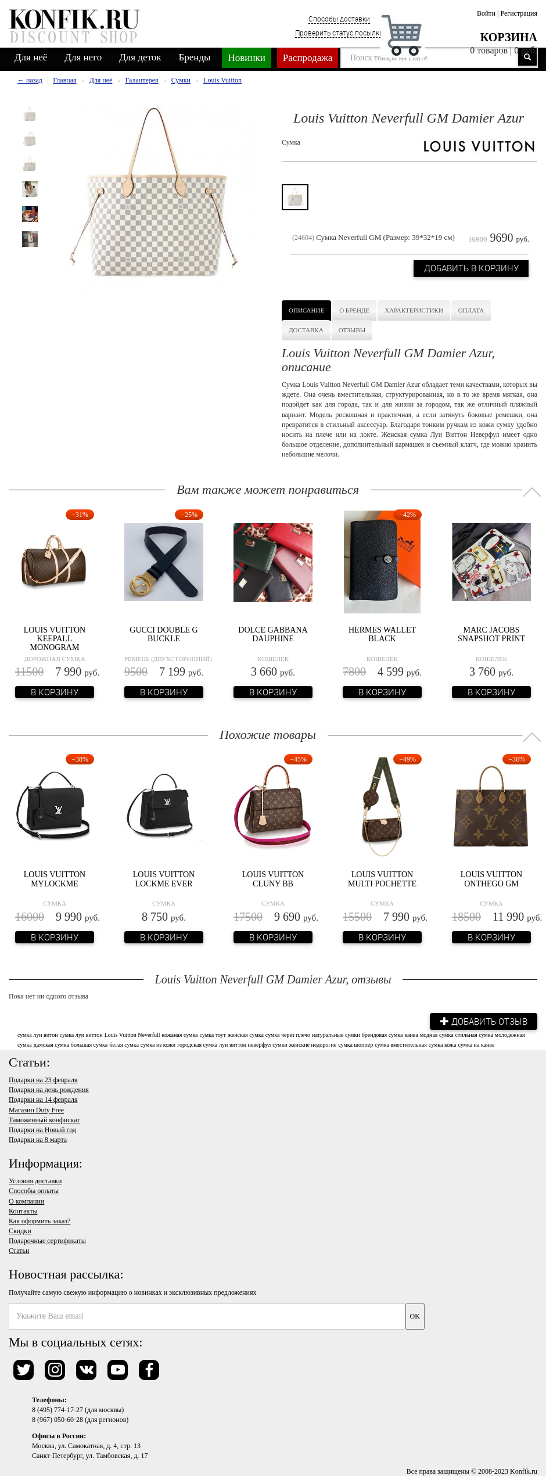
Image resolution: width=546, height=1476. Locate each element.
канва (411, 1034)
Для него (83, 57)
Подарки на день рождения (49, 1089)
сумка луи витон (37, 1034)
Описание (306, 310)
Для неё (31, 57)
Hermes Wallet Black (382, 634)
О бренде (354, 310)
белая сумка (124, 1044)
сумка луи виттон (81, 1034)
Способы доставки (339, 18)
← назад (29, 80)
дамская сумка (51, 1044)
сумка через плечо (287, 1034)
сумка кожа (443, 1044)
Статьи (19, 1250)
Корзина (508, 37)
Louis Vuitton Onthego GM (491, 879)
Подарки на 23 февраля (43, 1079)
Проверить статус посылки (339, 32)
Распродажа (308, 57)
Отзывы (352, 329)
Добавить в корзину (469, 269)
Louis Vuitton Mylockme (54, 879)
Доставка (306, 329)
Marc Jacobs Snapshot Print (491, 634)
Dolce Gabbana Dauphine (272, 634)
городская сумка (197, 1044)
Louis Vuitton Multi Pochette (382, 879)
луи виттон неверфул (245, 1044)
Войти (486, 13)
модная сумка (437, 1034)
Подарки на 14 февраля (43, 1099)
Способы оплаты (34, 1190)
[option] (30, 114)
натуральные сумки (336, 1034)
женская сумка (246, 1034)
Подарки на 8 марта (38, 1139)
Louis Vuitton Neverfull (132, 1034)
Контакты (23, 1210)
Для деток (140, 57)
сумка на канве (476, 1044)
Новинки (246, 57)
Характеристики (414, 310)
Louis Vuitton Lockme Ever (164, 879)
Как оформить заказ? (39, 1220)
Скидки (20, 1230)
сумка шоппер (355, 1044)
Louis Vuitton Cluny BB (273, 879)
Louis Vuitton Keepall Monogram (54, 639)
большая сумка (89, 1044)
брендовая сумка (382, 1034)
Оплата (471, 310)
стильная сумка (474, 1034)
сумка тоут (213, 1034)
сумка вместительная (401, 1044)
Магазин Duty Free (36, 1109)
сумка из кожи (158, 1044)
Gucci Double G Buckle (163, 634)
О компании (26, 1201)
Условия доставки (35, 1180)
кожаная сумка (180, 1034)
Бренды (195, 57)
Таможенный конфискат (44, 1119)
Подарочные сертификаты (47, 1240)
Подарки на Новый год (42, 1129)
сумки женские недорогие (304, 1044)
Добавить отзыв (482, 1020)
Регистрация (518, 13)
